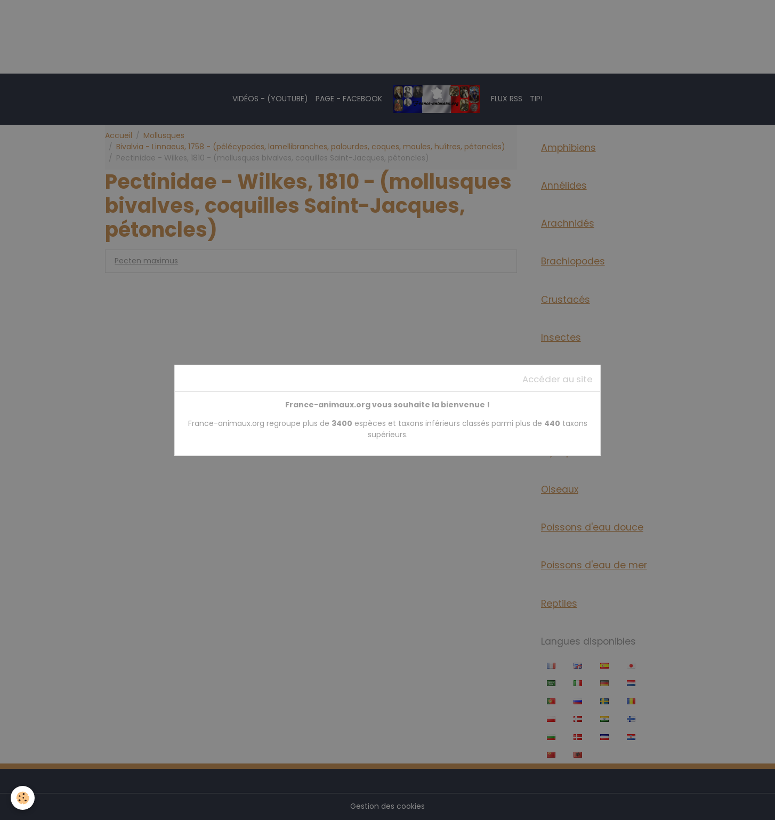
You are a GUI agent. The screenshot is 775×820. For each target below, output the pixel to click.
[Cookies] (23, 798)
